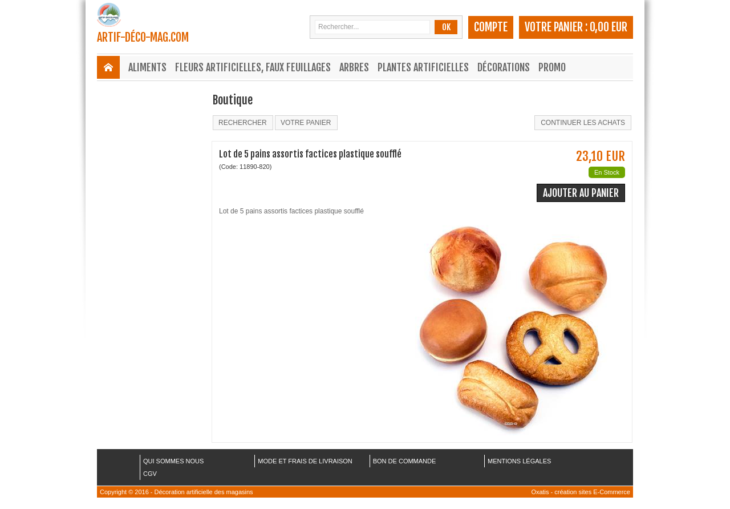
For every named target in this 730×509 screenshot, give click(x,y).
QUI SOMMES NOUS (173, 461)
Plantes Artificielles (423, 67)
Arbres (354, 67)
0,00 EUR (608, 27)
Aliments (147, 67)
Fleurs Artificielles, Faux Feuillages (253, 67)
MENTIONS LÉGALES (519, 461)
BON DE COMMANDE (404, 461)
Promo (552, 67)
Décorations (503, 67)
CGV (150, 473)
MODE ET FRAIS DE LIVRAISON (305, 461)
